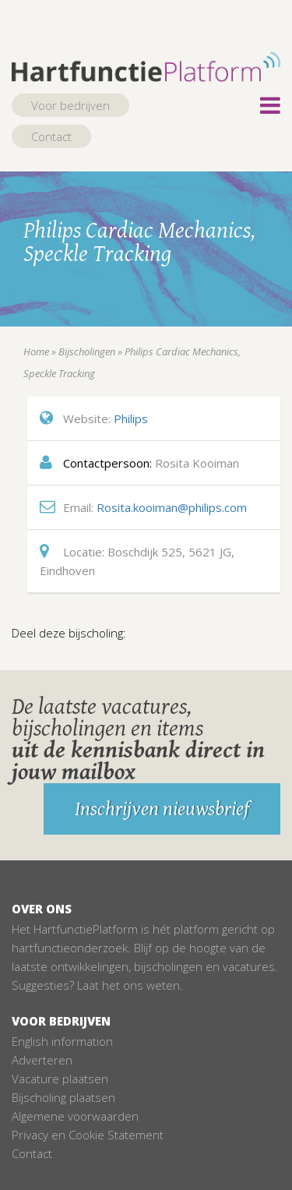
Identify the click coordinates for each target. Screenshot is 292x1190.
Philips (131, 418)
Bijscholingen (86, 351)
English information (62, 1041)
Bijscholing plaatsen (63, 1097)
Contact (51, 136)
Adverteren (42, 1060)
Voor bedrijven (70, 105)
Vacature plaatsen (60, 1078)
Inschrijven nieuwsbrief (162, 809)
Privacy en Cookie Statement (88, 1134)
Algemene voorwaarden (75, 1116)
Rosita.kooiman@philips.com (172, 507)
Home (36, 351)
